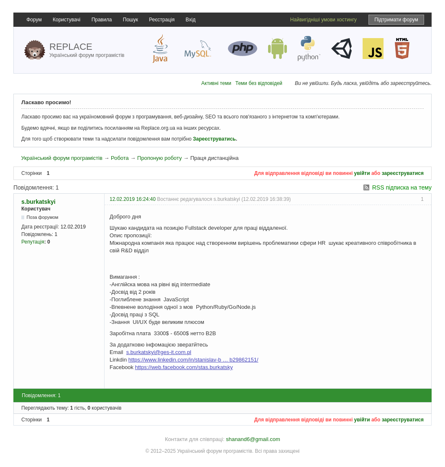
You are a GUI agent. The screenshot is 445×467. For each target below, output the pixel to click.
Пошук (130, 20)
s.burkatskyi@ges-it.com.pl (159, 352)
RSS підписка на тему (402, 187)
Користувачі (66, 20)
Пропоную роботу (159, 158)
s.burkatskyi (38, 201)
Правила (102, 20)
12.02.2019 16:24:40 (133, 199)
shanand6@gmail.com (253, 439)
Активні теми (216, 83)
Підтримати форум (396, 20)
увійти (362, 173)
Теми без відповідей (258, 83)
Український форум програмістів (61, 158)
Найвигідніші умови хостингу (323, 20)
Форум (33, 20)
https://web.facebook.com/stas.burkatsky (184, 367)
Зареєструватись (214, 139)
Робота (120, 158)
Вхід (191, 20)
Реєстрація (161, 20)
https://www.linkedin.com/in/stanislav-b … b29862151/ (193, 360)
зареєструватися (403, 173)
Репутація (32, 242)
